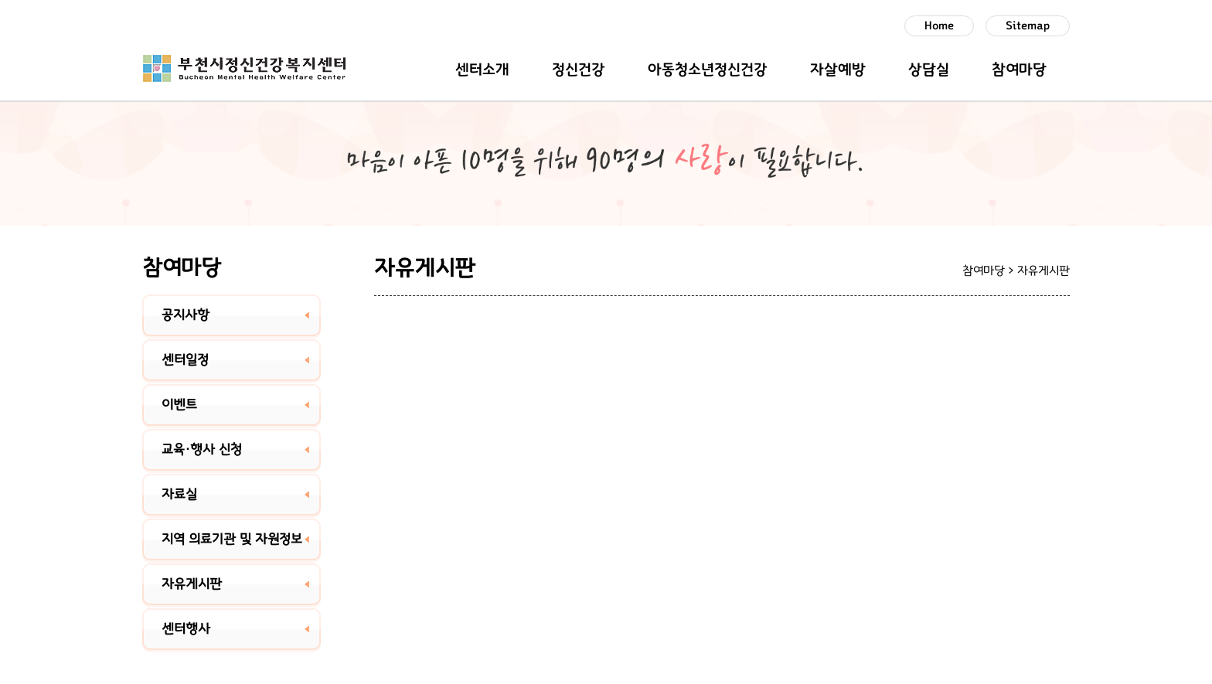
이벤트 (179, 405)
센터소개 (482, 69)
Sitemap (1028, 26)
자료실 (179, 495)
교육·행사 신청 (202, 450)
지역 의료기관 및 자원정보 (232, 539)
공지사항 (185, 315)
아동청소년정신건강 (708, 69)
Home (939, 26)
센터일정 (185, 360)
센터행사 (186, 629)
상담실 (928, 69)
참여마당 (1019, 69)
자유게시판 (192, 584)
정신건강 (578, 69)
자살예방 (838, 69)
